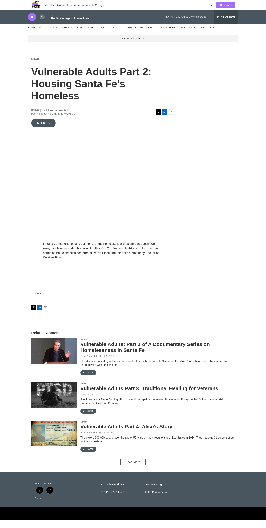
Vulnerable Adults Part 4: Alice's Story (126, 434)
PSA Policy (206, 35)
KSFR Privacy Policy (156, 500)
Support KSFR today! (133, 46)
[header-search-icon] (212, 9)
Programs (46, 35)
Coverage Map (132, 35)
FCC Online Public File (112, 492)
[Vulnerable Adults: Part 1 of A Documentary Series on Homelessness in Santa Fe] (54, 358)
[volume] (42, 24)
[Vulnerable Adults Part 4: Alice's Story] (54, 441)
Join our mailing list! (155, 492)
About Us (107, 35)
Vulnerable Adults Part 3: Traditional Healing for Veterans (149, 396)
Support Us (85, 35)
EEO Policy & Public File (113, 500)
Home (32, 35)
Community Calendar (162, 35)
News (65, 35)
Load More (133, 469)
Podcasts (188, 35)
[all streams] (226, 24)
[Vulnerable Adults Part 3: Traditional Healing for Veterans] (54, 402)
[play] (32, 25)
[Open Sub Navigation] (56, 35)
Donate (229, 9)
